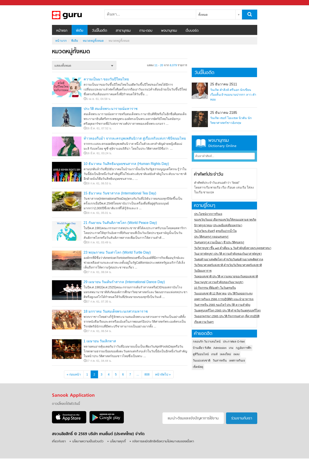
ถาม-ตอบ (145, 31)
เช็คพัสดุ (198, 367)
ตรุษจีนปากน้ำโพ (226, 231)
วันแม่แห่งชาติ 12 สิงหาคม (210, 293)
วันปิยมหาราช (203, 270)
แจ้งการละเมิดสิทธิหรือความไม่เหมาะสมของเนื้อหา (163, 441)
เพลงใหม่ (225, 354)
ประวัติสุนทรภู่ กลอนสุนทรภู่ (211, 236)
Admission (219, 348)
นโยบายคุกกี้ (118, 441)
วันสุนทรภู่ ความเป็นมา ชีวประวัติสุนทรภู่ (219, 242)
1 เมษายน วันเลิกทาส (100, 341)
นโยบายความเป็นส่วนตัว (88, 441)
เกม (231, 348)
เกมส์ (214, 354)
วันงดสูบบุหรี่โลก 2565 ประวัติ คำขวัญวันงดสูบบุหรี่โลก (227, 310)
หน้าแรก (61, 31)
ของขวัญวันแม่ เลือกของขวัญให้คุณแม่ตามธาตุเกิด (225, 219)
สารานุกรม (123, 31)
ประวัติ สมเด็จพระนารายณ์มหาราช (111, 109)
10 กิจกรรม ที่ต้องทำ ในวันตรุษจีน (215, 287)
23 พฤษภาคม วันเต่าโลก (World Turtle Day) (117, 252)
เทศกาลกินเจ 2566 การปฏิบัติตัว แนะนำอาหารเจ (224, 299)
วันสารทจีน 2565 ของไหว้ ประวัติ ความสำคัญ (222, 304)
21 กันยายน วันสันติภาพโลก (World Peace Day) (120, 223)
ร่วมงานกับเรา (241, 418)
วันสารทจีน (220, 360)
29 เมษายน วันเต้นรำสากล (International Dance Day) (124, 282)
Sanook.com (13, 2)
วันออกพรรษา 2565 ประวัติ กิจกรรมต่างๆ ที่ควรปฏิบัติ (226, 316)
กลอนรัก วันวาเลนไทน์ (207, 341)
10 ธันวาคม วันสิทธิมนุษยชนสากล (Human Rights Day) (126, 164)
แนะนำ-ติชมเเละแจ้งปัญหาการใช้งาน (193, 418)
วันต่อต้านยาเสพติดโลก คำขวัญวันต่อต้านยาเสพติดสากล (228, 259)
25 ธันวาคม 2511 (223, 84)
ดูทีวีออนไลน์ (201, 354)
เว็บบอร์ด (192, 31)
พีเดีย (79, 31)
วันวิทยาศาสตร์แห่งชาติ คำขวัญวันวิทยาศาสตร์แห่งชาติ (228, 265)
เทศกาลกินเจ (237, 360)
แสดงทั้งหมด (62, 65)
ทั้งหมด (203, 14)
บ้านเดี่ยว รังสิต (202, 348)
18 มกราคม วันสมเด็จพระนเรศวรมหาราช (116, 311)
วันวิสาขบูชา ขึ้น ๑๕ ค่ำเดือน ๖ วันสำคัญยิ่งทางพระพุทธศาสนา (232, 248)
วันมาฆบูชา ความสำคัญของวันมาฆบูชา (218, 282)
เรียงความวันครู (204, 322)
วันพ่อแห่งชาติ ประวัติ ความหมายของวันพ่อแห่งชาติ (226, 276)
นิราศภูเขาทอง (203, 225)
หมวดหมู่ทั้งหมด (75, 15)
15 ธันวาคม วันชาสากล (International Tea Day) (120, 193)
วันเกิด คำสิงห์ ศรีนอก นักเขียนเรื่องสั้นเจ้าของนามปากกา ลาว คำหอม (233, 94)
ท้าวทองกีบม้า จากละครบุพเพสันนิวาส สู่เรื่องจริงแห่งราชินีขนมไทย (135, 138)
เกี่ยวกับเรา (59, 441)
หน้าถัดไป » (163, 374)
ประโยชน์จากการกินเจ (208, 214)
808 (147, 374)
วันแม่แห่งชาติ (201, 360)
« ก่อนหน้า (74, 374)
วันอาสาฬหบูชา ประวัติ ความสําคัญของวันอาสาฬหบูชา (228, 253)
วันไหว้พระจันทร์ (204, 231)
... (137, 374)
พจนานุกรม (169, 31)
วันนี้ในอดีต (99, 31)
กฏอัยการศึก (243, 348)
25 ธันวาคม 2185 (223, 112)
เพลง (236, 354)
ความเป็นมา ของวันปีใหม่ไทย (106, 79)
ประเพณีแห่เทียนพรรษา (227, 225)
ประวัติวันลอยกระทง (240, 293)
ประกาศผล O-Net (234, 341)
